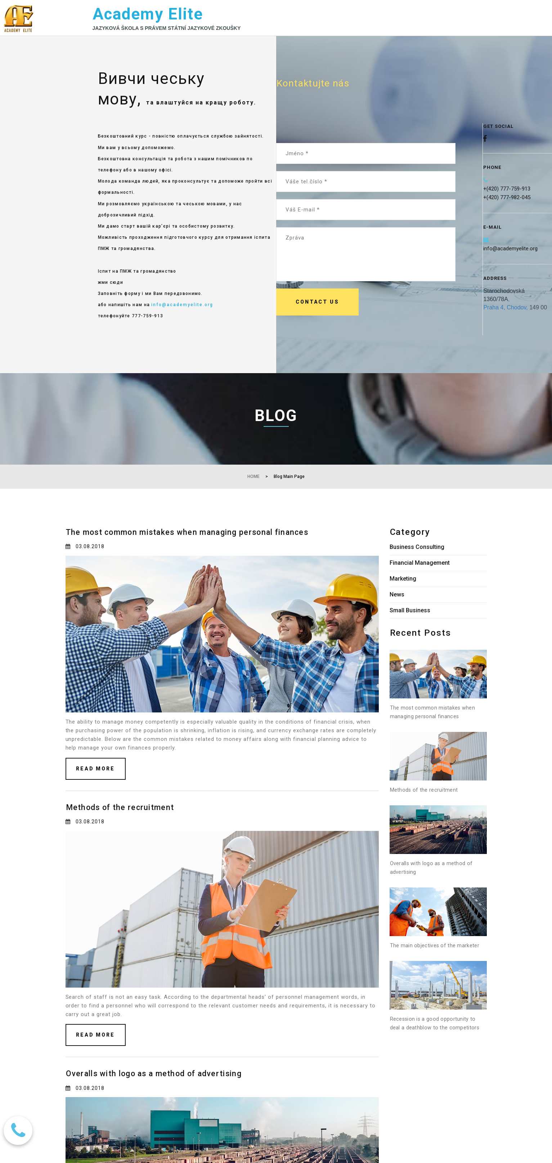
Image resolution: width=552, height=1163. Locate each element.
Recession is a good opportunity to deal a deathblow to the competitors (437, 1048)
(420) (492, 195)
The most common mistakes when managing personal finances (208, 543)
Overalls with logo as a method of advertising (170, 1085)
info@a (492, 254)
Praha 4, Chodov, (505, 313)
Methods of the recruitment (129, 818)
